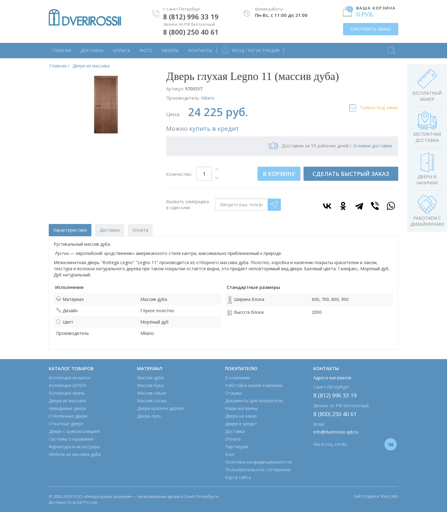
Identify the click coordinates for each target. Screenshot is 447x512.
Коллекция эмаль (67, 393)
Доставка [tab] (110, 230)
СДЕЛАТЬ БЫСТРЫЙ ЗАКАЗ (350, 173)
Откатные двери (66, 424)
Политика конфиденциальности (258, 462)
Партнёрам (236, 446)
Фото (145, 50)
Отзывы (233, 393)
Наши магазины (241, 408)
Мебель (170, 50)
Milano (208, 98)
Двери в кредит (241, 424)
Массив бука (150, 385)
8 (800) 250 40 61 (191, 31)
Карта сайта (238, 477)
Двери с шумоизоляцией (74, 431)
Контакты (200, 50)
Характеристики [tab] (70, 230)
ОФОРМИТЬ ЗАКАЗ (370, 29)
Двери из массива (67, 401)
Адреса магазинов (332, 378)
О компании (237, 378)
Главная (61, 50)
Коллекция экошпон (69, 378)
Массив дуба (150, 378)
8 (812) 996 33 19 (191, 16)
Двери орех (149, 416)
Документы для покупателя (254, 401)
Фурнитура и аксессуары (74, 446)
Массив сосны (151, 401)
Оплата (121, 50)
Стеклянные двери (68, 416)
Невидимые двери (67, 408)
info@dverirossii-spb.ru (335, 432)
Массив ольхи (151, 393)
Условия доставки (372, 145)
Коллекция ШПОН (67, 385)
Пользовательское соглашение (258, 469)
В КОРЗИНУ (279, 173)
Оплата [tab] (140, 230)
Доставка (92, 50)
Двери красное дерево (160, 408)
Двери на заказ (241, 416)
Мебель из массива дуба (75, 454)
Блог (230, 454)
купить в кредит (214, 128)
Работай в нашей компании (254, 385)
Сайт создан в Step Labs (375, 496)
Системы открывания (71, 439)
